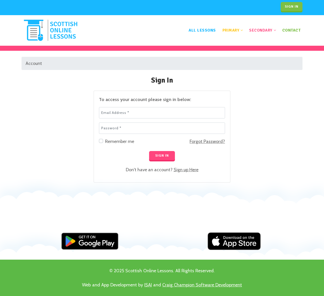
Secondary (260, 30)
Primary (230, 30)
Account (34, 63)
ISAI (148, 285)
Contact (291, 30)
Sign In (162, 155)
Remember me (119, 141)
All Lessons (202, 30)
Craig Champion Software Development (202, 285)
